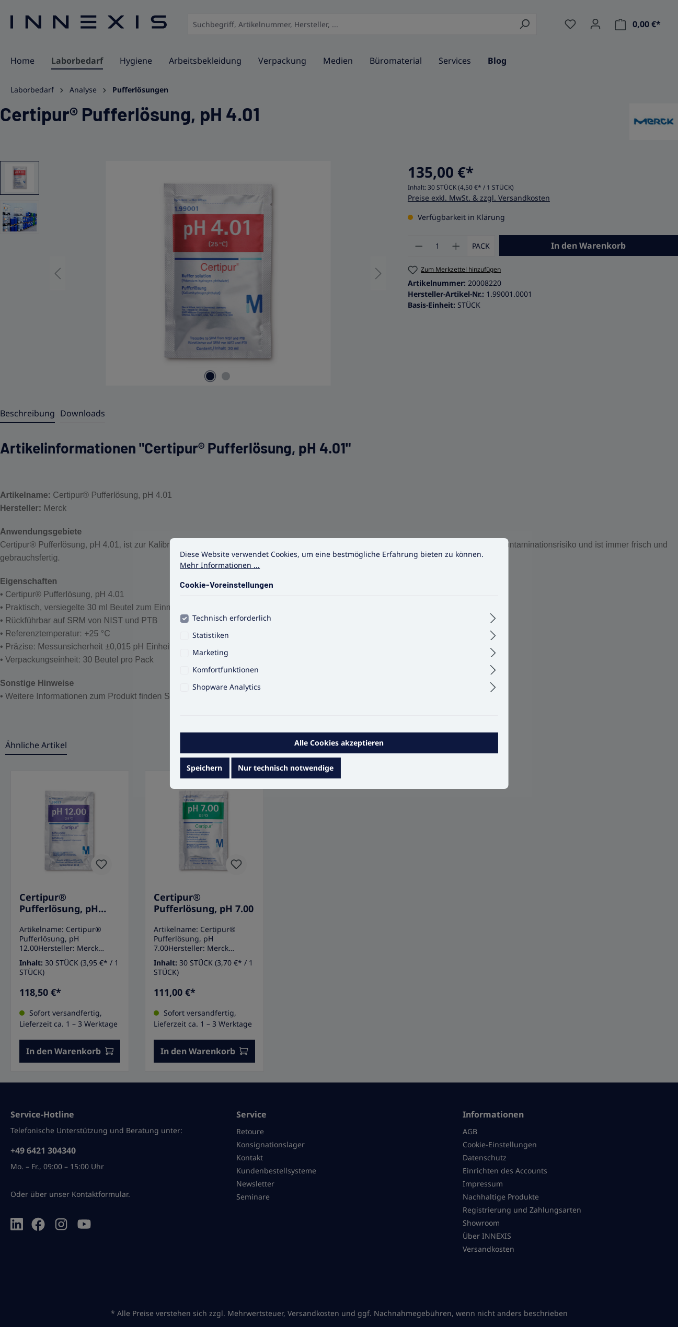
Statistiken (210, 642)
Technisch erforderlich (231, 625)
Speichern (204, 774)
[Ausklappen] (493, 623)
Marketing (210, 659)
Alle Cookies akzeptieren (339, 749)
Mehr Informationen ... (220, 572)
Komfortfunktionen (225, 676)
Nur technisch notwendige (286, 774)
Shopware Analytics (226, 694)
